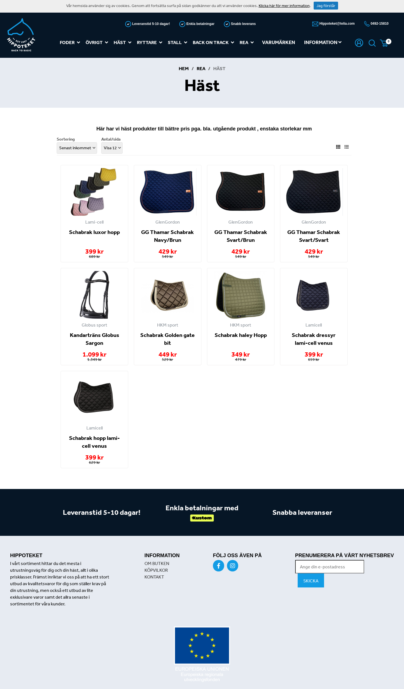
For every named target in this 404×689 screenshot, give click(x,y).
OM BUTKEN (156, 563)
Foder (71, 42)
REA (248, 42)
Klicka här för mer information (284, 5)
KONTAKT (154, 577)
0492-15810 (379, 24)
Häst (124, 42)
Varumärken (278, 42)
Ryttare (150, 42)
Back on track (214, 42)
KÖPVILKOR (156, 570)
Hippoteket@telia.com (336, 24)
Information (322, 42)
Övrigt (98, 42)
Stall (178, 42)
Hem (184, 68)
